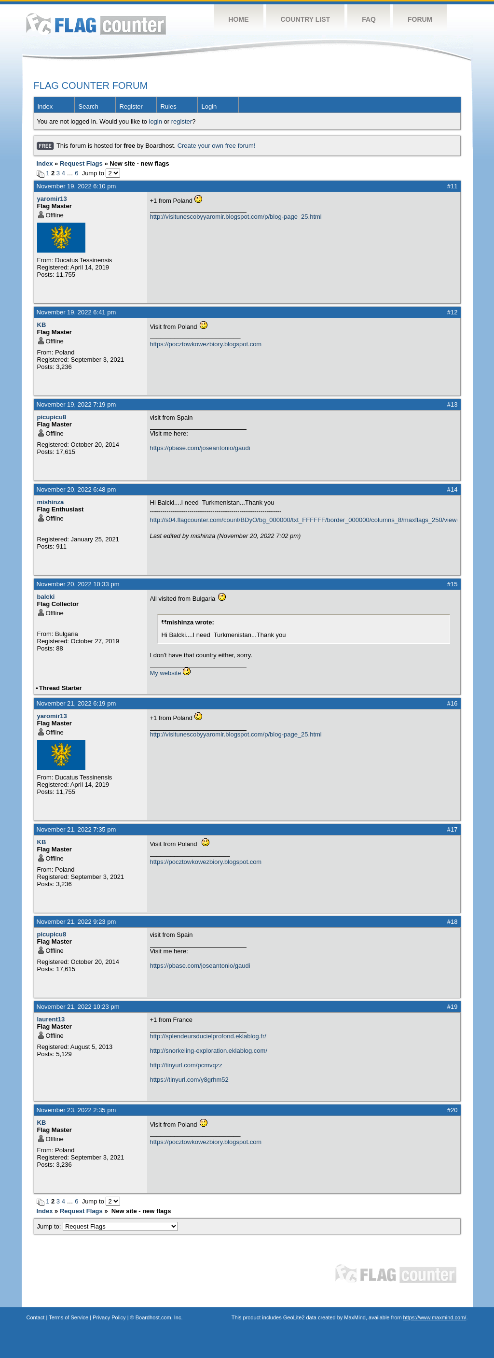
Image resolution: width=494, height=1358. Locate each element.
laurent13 (51, 1019)
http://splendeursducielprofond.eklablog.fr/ (208, 1036)
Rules (169, 106)
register (181, 121)
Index (45, 106)
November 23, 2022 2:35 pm (76, 1110)
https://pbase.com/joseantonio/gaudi (200, 448)
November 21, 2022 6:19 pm (76, 703)
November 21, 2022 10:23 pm (78, 1006)
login (155, 121)
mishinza (50, 502)
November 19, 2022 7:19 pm (76, 404)
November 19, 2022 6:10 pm (76, 186)
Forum (420, 19)
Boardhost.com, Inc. (159, 1317)
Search (88, 106)
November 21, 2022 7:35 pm (76, 829)
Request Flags (81, 163)
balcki (46, 596)
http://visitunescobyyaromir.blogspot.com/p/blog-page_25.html (236, 216)
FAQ (369, 19)
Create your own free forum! (217, 145)
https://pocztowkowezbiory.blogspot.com (206, 344)
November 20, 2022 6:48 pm (76, 489)
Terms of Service (68, 1317)
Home (239, 19)
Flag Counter (96, 24)
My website (165, 673)
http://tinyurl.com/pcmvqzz (186, 1065)
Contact (36, 1317)
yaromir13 (52, 198)
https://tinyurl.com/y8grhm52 (189, 1079)
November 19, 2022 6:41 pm (76, 312)
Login (209, 106)
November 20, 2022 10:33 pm (78, 584)
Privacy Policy (109, 1317)
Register (131, 106)
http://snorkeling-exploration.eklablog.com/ (209, 1050)
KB (41, 324)
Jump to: (107, 1226)
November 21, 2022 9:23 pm (76, 921)
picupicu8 (52, 417)
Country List (305, 19)
